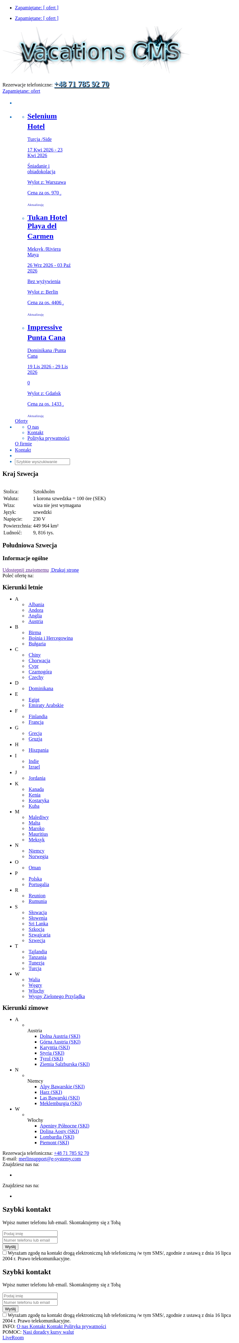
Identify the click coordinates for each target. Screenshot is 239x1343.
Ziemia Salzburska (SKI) (65, 1064)
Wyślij (10, 1246)
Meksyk (37, 839)
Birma (35, 632)
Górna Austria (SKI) (60, 1041)
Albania (36, 604)
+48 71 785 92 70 (81, 84)
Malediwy (39, 817)
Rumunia (38, 901)
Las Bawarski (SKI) (60, 1097)
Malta (34, 822)
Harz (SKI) (51, 1092)
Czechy (36, 677)
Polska (35, 878)
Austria (35, 621)
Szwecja (37, 940)
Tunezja (37, 962)
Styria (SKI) (52, 1053)
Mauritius (38, 834)
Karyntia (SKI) (55, 1047)
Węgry (35, 985)
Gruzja (35, 738)
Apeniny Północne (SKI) (64, 1125)
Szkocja (37, 929)
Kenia (34, 794)
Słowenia (38, 918)
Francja (36, 722)
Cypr (34, 666)
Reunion (37, 895)
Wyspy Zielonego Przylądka (57, 996)
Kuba (34, 806)
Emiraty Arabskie (46, 705)
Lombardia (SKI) (57, 1137)
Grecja (35, 733)
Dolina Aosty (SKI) (59, 1131)
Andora (35, 610)
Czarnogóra (40, 671)
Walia (34, 979)
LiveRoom (13, 1337)
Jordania (37, 778)
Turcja (35, 968)
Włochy (37, 990)
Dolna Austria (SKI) (60, 1036)
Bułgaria (37, 643)
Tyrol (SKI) (51, 1058)
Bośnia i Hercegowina (51, 638)
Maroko (37, 828)
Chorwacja (39, 660)
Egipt (34, 699)
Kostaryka (39, 800)
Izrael (34, 766)
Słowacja (38, 912)
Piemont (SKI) (54, 1142)
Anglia (35, 615)
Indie (34, 761)
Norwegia (38, 856)
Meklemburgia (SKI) (61, 1103)
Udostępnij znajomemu (25, 570)
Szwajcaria (39, 934)
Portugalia (39, 884)
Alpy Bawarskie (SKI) (62, 1086)
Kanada (36, 789)
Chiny (35, 655)
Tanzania (38, 957)
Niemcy (37, 850)
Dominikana (41, 688)
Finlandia (38, 716)
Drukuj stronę (64, 570)
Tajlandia (38, 951)
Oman (35, 867)
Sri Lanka (38, 923)
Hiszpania (39, 750)
